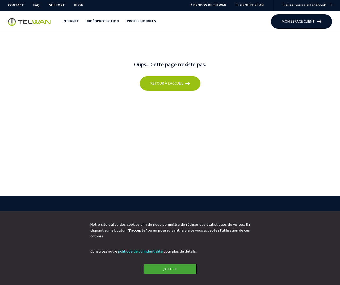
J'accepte (170, 269)
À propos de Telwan (208, 5)
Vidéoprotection (103, 21)
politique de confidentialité (140, 251)
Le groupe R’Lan (250, 5)
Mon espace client (301, 21)
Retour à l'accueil (170, 83)
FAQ (36, 5)
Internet (70, 21)
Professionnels (141, 21)
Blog (78, 5)
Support (57, 5)
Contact (16, 5)
